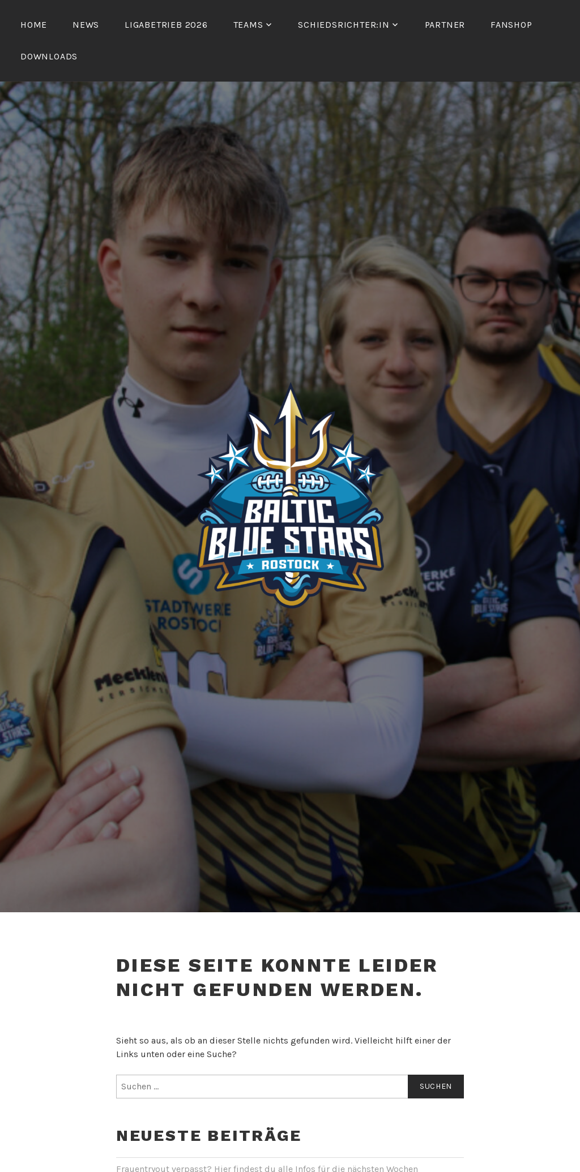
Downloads (49, 56)
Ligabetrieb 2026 (166, 24)
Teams (248, 24)
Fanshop (511, 24)
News (85, 24)
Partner (445, 24)
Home (33, 24)
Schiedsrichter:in (344, 24)
